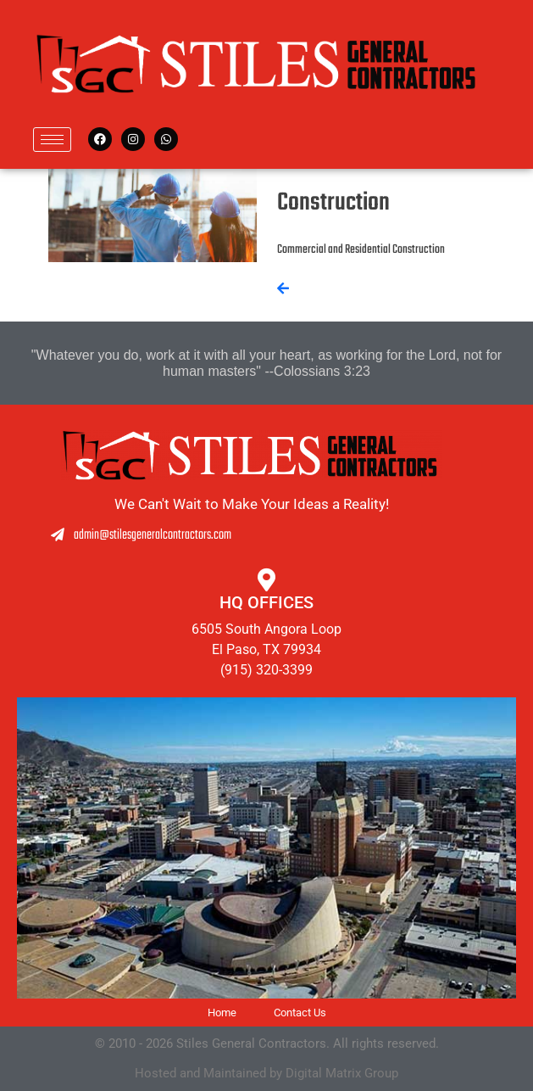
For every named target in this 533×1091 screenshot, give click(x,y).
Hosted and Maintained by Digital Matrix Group (266, 1073)
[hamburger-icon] (52, 139)
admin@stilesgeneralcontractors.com (95, 535)
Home (222, 1012)
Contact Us (300, 1012)
